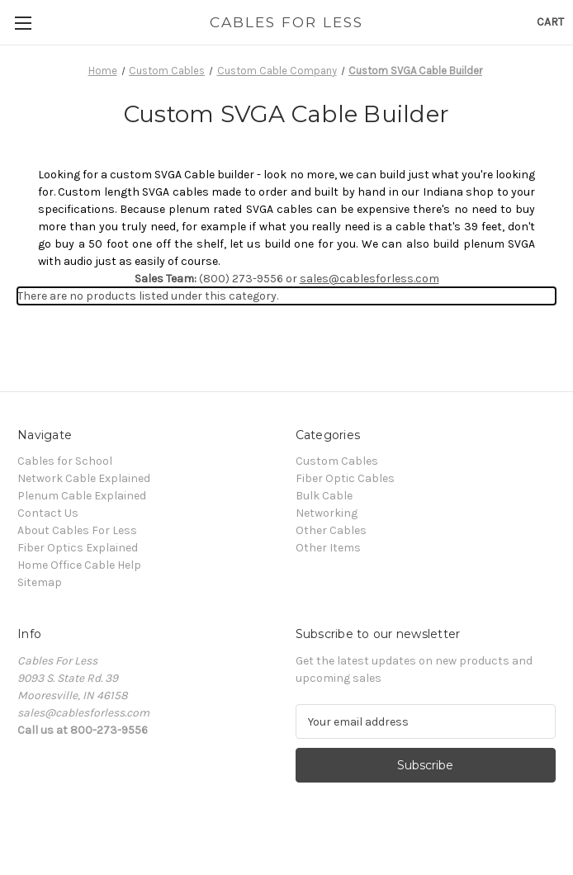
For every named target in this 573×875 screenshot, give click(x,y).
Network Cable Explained (83, 478)
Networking (327, 513)
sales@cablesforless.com (369, 279)
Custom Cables (337, 461)
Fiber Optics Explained (77, 548)
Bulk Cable (324, 496)
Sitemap (39, 582)
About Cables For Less (77, 530)
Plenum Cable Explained (81, 496)
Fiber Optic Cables (345, 478)
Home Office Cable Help (79, 565)
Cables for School (64, 461)
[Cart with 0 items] (550, 22)
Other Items (328, 548)
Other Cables (331, 530)
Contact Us (47, 513)
